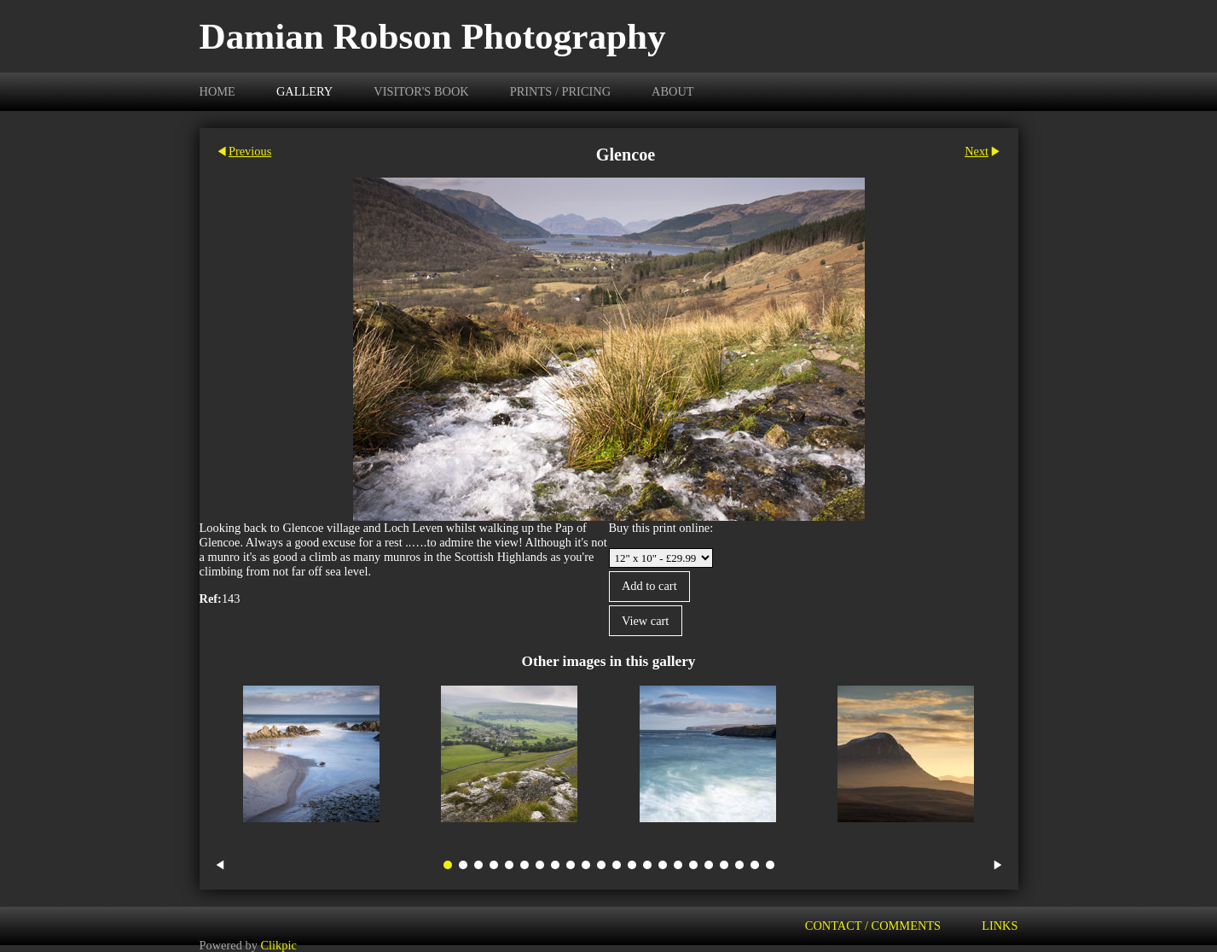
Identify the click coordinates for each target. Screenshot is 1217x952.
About (673, 91)
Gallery (304, 91)
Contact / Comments (873, 925)
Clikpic (278, 944)
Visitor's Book (421, 91)
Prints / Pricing (560, 91)
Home (217, 91)
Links (999, 925)
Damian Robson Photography (433, 36)
